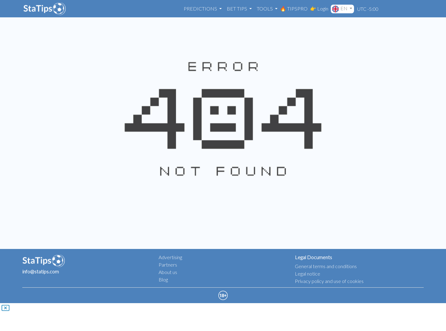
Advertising (170, 257)
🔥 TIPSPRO (294, 8)
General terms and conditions (326, 266)
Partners (168, 265)
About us (168, 272)
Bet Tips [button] (237, 8)
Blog (163, 279)
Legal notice (307, 274)
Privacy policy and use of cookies (329, 281)
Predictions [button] (201, 8)
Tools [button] (265, 8)
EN (340, 8)
